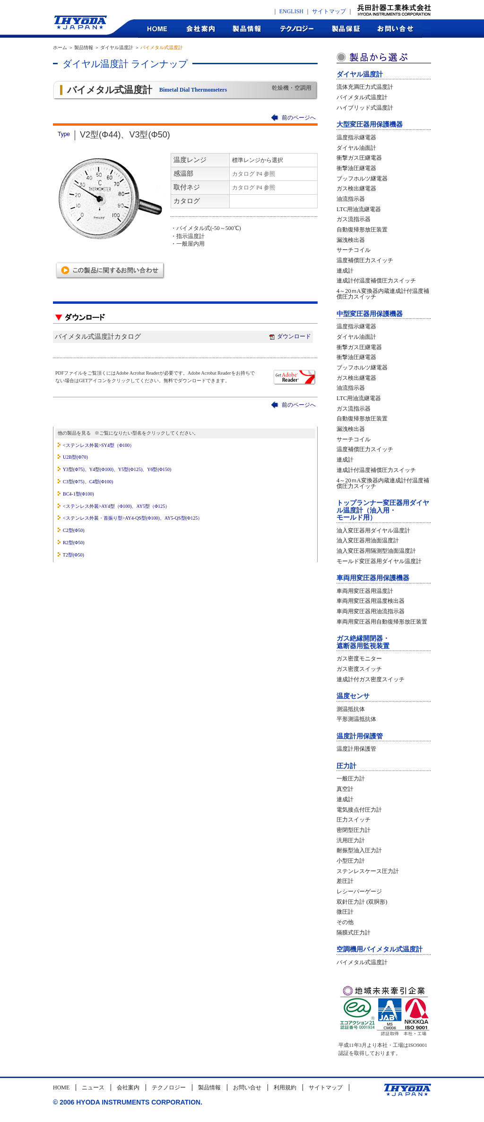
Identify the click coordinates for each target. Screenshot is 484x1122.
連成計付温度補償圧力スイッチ (376, 280)
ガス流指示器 (354, 219)
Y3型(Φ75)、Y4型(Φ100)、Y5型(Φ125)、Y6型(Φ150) (117, 469)
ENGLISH (291, 11)
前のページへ (299, 117)
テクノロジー (296, 28)
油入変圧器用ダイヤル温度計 (373, 530)
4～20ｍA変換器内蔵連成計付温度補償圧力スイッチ (383, 294)
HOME (157, 28)
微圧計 (345, 912)
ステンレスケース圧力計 (368, 871)
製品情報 (247, 28)
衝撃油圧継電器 (356, 168)
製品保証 (346, 28)
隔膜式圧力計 (354, 932)
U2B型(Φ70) (75, 457)
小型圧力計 (351, 861)
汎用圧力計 (351, 840)
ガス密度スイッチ (359, 669)
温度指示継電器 (356, 137)
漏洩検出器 (351, 240)
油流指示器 (351, 199)
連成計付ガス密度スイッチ (371, 679)
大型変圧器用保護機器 (370, 124)
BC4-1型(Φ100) (78, 494)
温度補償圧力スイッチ (365, 260)
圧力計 (346, 766)
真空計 (345, 789)
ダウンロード (289, 336)
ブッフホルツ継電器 (362, 178)
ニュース (93, 1087)
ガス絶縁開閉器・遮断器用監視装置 (363, 642)
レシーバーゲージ (359, 891)
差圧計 (345, 881)
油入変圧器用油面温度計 (368, 540)
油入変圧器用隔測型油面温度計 (376, 551)
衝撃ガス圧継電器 (359, 158)
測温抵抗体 (351, 709)
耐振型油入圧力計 (359, 850)
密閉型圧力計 (354, 830)
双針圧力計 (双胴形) (362, 902)
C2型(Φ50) (74, 530)
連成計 (345, 271)
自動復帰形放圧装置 (362, 229)
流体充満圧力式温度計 (365, 87)
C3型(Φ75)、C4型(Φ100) (88, 481)
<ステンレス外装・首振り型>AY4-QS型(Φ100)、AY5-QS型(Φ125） (132, 518)
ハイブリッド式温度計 (365, 108)
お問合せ (396, 28)
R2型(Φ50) (74, 542)
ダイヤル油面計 (356, 148)
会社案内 (200, 28)
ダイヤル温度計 (360, 74)
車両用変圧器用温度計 (365, 591)
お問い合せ (247, 1087)
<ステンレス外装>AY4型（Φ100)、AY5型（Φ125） (116, 506)
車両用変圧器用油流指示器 (371, 611)
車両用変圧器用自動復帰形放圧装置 (382, 622)
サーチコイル (354, 250)
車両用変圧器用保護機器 (373, 578)
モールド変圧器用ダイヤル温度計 (379, 561)
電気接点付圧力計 (359, 810)
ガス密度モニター (359, 658)
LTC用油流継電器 (359, 209)
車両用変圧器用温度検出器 (371, 601)
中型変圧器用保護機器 (370, 313)
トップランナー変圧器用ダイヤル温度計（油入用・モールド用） (383, 510)
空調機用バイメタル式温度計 (380, 949)
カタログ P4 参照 (253, 174)
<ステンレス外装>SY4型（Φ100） (98, 445)
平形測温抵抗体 (356, 719)
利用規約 (285, 1087)
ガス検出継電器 (356, 188)
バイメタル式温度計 (362, 97)
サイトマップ (329, 11)
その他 (345, 922)
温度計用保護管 (360, 736)
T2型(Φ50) (73, 554)
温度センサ (353, 696)
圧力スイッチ (354, 819)
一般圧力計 (351, 778)
